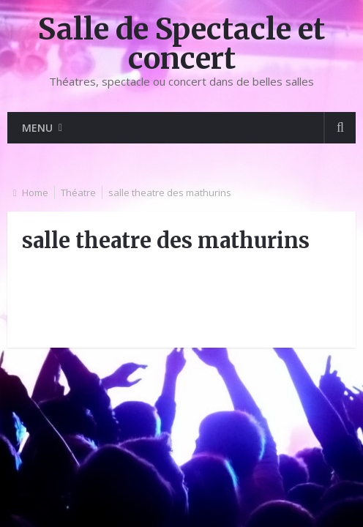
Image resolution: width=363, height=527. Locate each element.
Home (35, 192)
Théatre (78, 192)
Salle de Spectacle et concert (181, 44)
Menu (37, 128)
